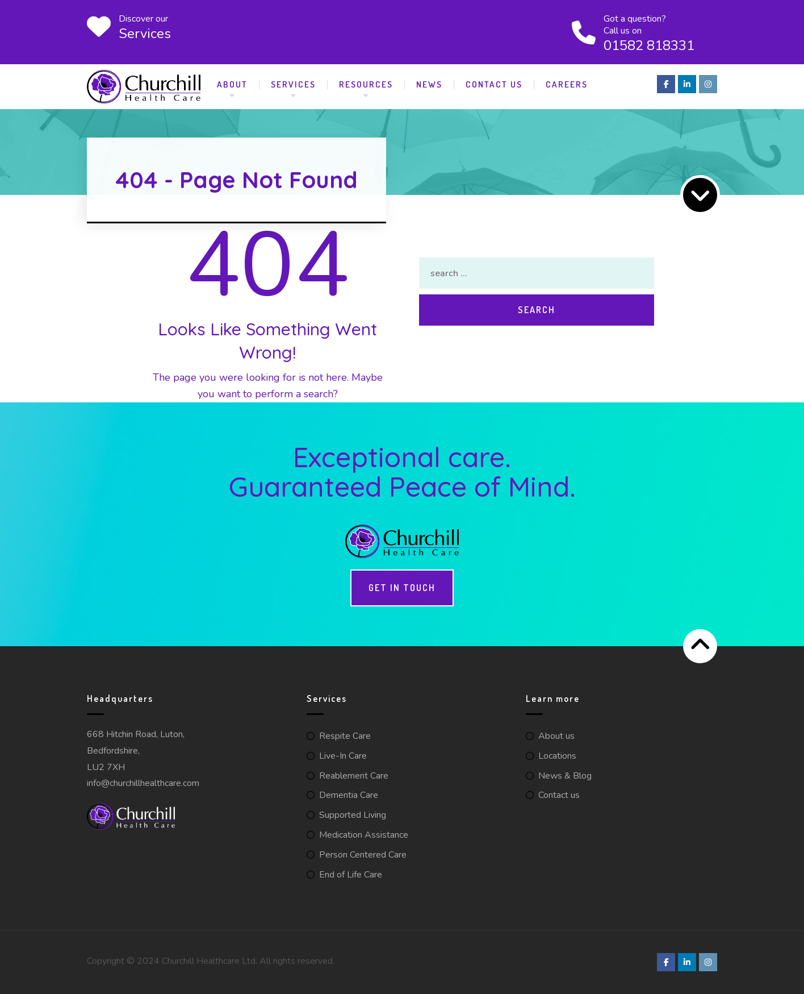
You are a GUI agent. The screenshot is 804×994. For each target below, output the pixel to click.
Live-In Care (343, 756)
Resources (366, 84)
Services (293, 84)
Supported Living (352, 815)
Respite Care (345, 736)
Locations (557, 756)
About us (556, 736)
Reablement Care (353, 776)
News (429, 84)
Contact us (559, 795)
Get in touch (402, 587)
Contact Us (494, 84)
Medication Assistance (363, 835)
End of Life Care (350, 874)
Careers (567, 84)
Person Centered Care (363, 855)
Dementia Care (348, 795)
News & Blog (565, 776)
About (232, 84)
